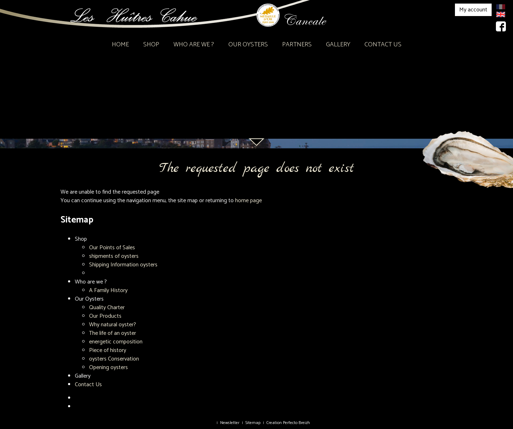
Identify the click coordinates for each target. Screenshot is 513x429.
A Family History (108, 290)
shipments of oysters (114, 256)
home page (248, 200)
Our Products (105, 316)
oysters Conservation (114, 359)
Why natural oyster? (112, 325)
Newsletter (229, 422)
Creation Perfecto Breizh (288, 422)
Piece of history (107, 350)
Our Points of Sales (112, 247)
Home (120, 44)
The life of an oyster (112, 333)
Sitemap (252, 422)
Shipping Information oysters (123, 265)
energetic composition (115, 342)
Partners (297, 44)
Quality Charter (107, 307)
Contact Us (382, 44)
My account (473, 10)
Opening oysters (108, 367)
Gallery (338, 44)
